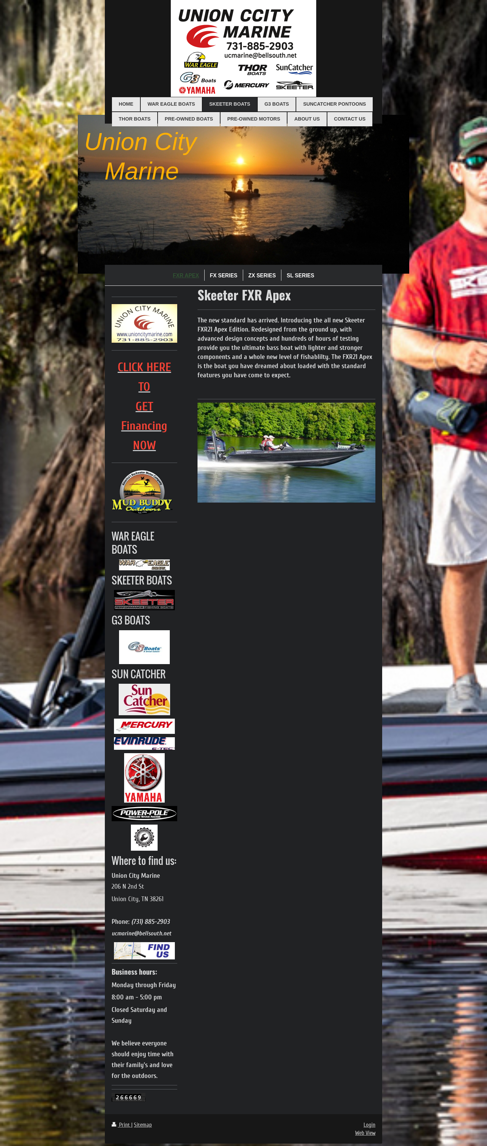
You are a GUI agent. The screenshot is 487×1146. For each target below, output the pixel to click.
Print (121, 1124)
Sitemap (143, 1124)
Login (369, 1124)
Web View (365, 1133)
